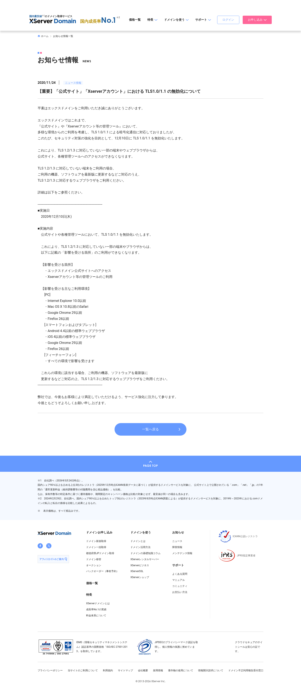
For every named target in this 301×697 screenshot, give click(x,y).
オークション (93, 565)
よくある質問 (179, 573)
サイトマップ (125, 670)
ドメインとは (137, 541)
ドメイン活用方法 (140, 547)
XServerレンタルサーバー (144, 559)
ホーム (43, 36)
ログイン (228, 19)
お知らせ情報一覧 (63, 36)
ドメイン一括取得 (96, 547)
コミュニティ (179, 586)
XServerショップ (139, 577)
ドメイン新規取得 (96, 541)
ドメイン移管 (93, 559)
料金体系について (96, 615)
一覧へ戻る (150, 429)
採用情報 (158, 670)
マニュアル (178, 580)
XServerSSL (136, 571)
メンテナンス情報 (182, 553)
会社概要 (143, 670)
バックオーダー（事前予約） (102, 571)
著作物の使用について (180, 670)
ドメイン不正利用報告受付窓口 (245, 670)
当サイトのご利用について (83, 670)
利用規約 (108, 670)
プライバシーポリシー (50, 670)
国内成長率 (98, 21)
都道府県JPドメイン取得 (100, 553)
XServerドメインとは (98, 603)
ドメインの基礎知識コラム (145, 553)
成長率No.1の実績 (96, 609)
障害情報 (177, 547)
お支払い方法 (179, 592)
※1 (43, 16)
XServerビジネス (139, 565)
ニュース (177, 541)
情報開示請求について (210, 670)
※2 (118, 17)
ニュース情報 (73, 82)
